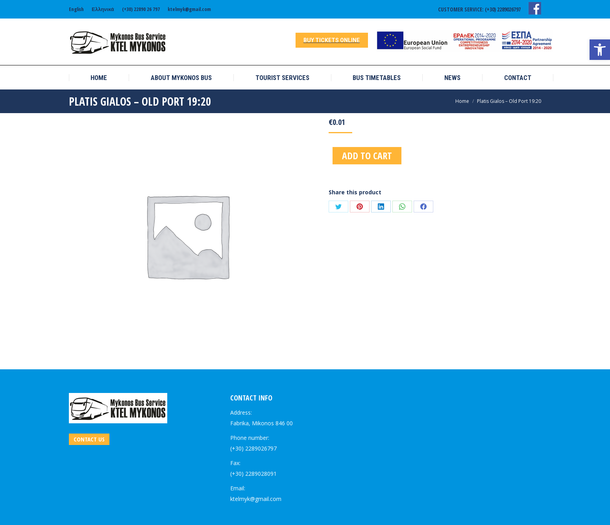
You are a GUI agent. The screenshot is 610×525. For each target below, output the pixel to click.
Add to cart (367, 155)
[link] (600, 49)
